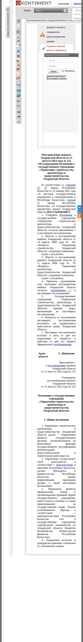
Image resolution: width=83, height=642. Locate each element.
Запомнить (70, 71)
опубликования (62, 344)
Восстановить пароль (57, 78)
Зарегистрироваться (56, 76)
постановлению (57, 365)
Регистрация (63, 3)
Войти (53, 71)
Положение (65, 215)
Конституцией (64, 464)
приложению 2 (61, 290)
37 (45, 187)
